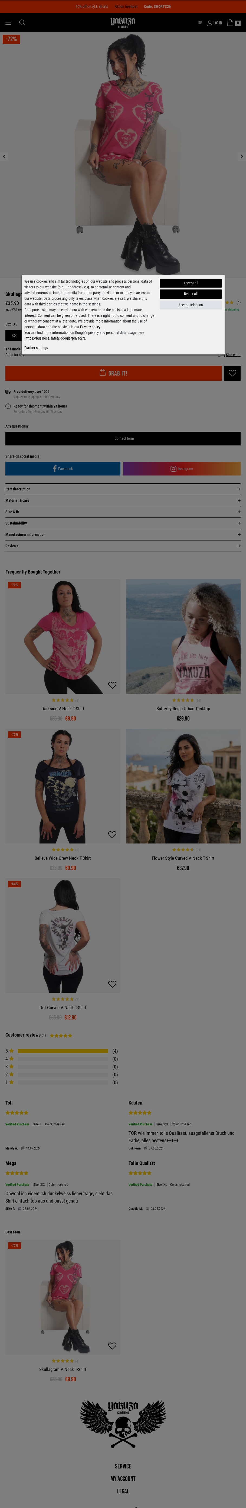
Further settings (36, 348)
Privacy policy (90, 327)
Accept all (190, 283)
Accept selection (190, 305)
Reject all (191, 294)
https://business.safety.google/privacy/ (54, 338)
